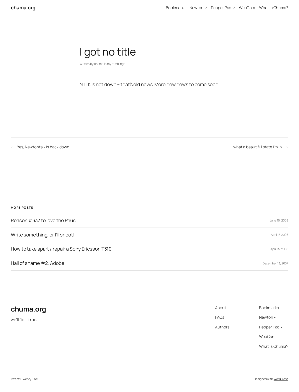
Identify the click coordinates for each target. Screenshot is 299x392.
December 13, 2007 (275, 263)
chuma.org (23, 7)
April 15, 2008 (279, 249)
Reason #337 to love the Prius (43, 220)
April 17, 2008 (279, 235)
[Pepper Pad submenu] (233, 8)
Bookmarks (175, 7)
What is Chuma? (273, 7)
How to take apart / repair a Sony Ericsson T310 (61, 249)
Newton (196, 7)
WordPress (281, 379)
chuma (99, 64)
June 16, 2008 (279, 220)
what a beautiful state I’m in (257, 146)
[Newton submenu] (205, 8)
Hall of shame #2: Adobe (37, 263)
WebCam (247, 7)
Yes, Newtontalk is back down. (43, 146)
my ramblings (116, 64)
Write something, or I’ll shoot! (43, 235)
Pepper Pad (221, 7)
